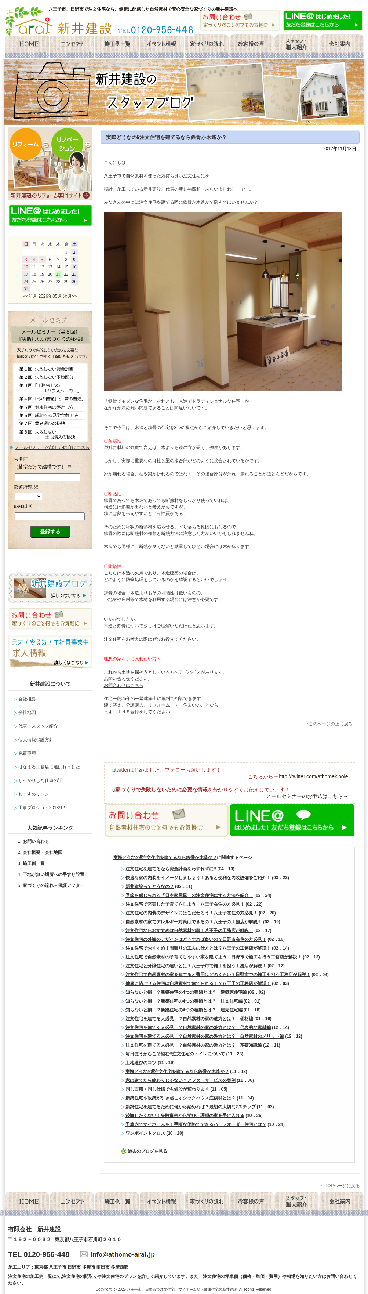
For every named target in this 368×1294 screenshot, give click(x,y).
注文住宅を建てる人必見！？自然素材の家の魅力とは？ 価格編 (189, 1018)
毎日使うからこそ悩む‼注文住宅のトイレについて (175, 1053)
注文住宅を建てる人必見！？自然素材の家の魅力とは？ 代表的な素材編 (198, 1027)
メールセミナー (50, 509)
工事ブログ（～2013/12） (43, 807)
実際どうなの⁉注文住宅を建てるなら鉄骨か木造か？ (166, 137)
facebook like (186, 747)
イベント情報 (161, 46)
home (26, 46)
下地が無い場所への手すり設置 (53, 874)
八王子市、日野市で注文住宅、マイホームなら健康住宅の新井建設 (182, 1289)
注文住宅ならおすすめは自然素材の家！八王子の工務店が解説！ (189, 930)
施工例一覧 (116, 46)
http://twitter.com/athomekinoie (313, 776)
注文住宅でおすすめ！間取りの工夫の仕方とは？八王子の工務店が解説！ (198, 948)
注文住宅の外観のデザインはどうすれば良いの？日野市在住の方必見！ (195, 939)
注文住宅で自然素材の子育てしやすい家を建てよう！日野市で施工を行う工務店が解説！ (213, 957)
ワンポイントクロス (145, 1133)
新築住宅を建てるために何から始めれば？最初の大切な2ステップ (190, 1106)
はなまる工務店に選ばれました (49, 766)
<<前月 (30, 296)
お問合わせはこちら (123, 685)
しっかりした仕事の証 (40, 780)
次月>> (70, 296)
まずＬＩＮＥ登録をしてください (137, 711)
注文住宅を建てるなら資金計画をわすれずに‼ (170, 868)
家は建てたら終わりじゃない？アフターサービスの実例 (180, 1080)
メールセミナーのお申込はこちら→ (307, 796)
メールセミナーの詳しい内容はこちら (52, 447)
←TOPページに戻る (340, 1185)
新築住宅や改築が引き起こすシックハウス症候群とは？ (180, 1098)
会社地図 (27, 712)
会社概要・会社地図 (42, 852)
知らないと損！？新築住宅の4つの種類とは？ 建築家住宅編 (186, 992)
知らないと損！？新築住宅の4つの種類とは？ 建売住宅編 (184, 1009)
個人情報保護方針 (36, 739)
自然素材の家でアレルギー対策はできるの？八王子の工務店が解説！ (193, 921)
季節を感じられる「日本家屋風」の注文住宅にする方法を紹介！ (189, 895)
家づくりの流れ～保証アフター (53, 885)
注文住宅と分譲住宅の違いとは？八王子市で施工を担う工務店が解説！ (195, 965)
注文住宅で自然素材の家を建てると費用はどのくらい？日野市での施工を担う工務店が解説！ (217, 974)
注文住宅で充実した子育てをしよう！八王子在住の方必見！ (184, 904)
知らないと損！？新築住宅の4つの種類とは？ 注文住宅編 (184, 1001)
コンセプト (71, 46)
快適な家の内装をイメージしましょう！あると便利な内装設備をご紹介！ (198, 877)
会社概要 (341, 46)
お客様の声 (251, 46)
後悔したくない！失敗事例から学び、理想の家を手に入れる (184, 1115)
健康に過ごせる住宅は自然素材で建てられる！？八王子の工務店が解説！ (198, 983)
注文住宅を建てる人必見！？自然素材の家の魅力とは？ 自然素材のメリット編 (204, 1036)
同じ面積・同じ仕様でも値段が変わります (167, 1089)
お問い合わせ (36, 841)
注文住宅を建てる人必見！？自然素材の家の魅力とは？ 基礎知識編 (193, 1045)
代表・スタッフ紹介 (38, 726)
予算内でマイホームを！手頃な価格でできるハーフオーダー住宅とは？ (195, 1124)
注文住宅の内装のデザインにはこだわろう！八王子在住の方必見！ (191, 913)
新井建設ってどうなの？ (149, 886)
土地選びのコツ (140, 1062)
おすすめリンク (33, 794)
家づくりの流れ (206, 46)
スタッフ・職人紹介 (296, 46)
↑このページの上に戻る (329, 723)
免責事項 (27, 753)
